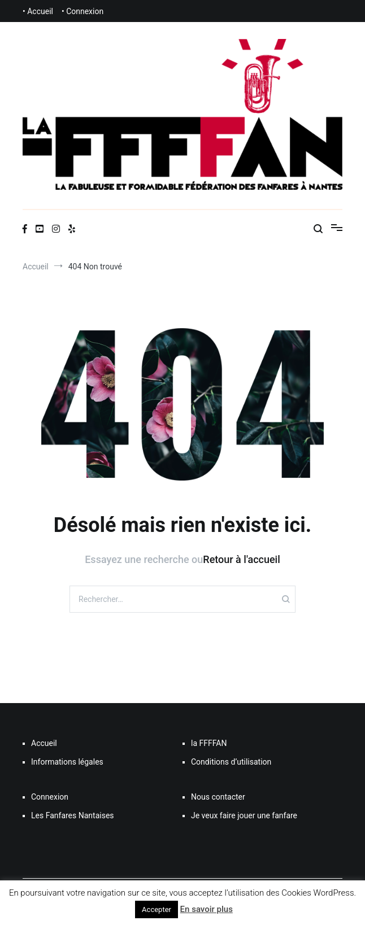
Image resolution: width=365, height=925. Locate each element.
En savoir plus (206, 909)
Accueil (44, 743)
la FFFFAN (209, 743)
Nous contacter (218, 796)
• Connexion (82, 11)
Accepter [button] (156, 909)
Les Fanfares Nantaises (72, 815)
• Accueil (38, 11)
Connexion (49, 796)
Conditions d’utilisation (231, 761)
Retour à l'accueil (241, 559)
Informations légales (67, 761)
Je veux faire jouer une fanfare (244, 815)
